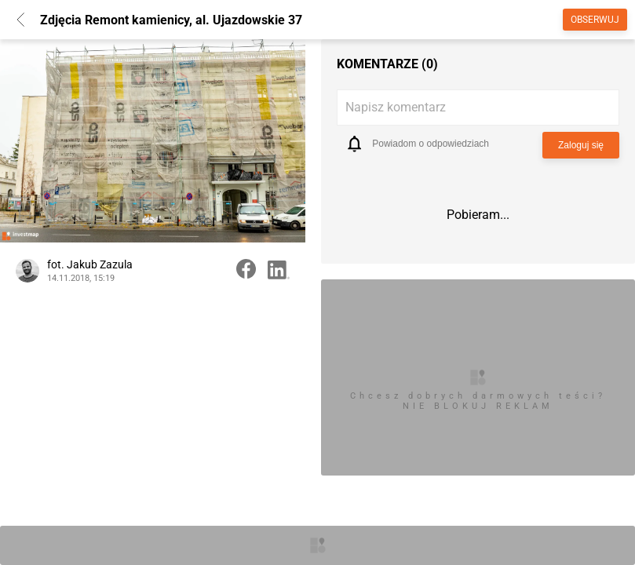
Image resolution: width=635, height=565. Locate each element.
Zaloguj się (581, 145)
